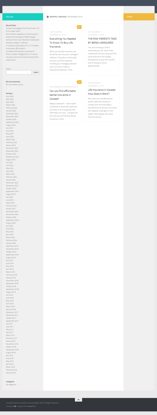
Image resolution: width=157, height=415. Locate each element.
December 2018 (12, 284)
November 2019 (12, 252)
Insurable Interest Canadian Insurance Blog (50, 8)
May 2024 (9, 172)
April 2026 (10, 106)
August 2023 (11, 198)
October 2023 (11, 192)
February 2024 (11, 180)
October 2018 (11, 290)
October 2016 (11, 350)
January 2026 (11, 114)
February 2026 (11, 111)
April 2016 (10, 368)
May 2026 (9, 103)
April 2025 (10, 140)
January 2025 (11, 149)
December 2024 (12, 152)
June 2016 (10, 362)
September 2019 (12, 258)
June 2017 (10, 330)
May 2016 (9, 365)
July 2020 (9, 229)
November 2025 (12, 120)
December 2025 (12, 117)
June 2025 (10, 134)
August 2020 (11, 227)
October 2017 (11, 322)
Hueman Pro (31, 410)
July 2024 (9, 166)
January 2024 (11, 183)
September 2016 (12, 353)
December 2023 (12, 186)
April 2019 (10, 273)
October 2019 (11, 255)
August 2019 (11, 261)
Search (8, 72)
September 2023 (12, 195)
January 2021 (11, 212)
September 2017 (12, 324)
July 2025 (9, 132)
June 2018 (10, 301)
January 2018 (11, 313)
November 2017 (12, 319)
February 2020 (11, 244)
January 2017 (11, 345)
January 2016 (11, 376)
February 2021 (11, 209)
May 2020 (9, 235)
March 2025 (10, 143)
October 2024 (11, 157)
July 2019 (9, 264)
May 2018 (9, 304)
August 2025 (11, 129)
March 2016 (10, 371)
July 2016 (9, 359)
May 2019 (9, 270)
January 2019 (11, 281)
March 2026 (10, 108)
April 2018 (10, 307)
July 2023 (9, 201)
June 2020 (10, 232)
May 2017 (9, 333)
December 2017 (12, 316)
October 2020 (11, 221)
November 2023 (12, 189)
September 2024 (12, 160)
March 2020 (10, 241)
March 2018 (10, 310)
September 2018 (12, 293)
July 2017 (9, 327)
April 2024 (10, 175)
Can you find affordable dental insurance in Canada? (63, 98)
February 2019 (11, 278)
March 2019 (10, 276)
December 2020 (12, 215)
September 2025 (12, 126)
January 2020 (11, 247)
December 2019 (12, 250)
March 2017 (10, 339)
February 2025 (11, 146)
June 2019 (10, 267)
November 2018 (12, 287)
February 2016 (11, 373)
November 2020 (12, 218)
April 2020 (10, 238)
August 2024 (11, 163)
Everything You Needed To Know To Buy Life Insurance (63, 46)
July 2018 (9, 299)
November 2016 (12, 347)
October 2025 (11, 123)
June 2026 (10, 100)
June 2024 (10, 169)
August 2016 (11, 356)
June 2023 (10, 204)
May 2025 (9, 137)
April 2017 (10, 336)
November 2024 (12, 155)
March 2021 (10, 206)
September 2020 (12, 224)
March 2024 (10, 178)
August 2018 (11, 296)
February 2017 (11, 342)
